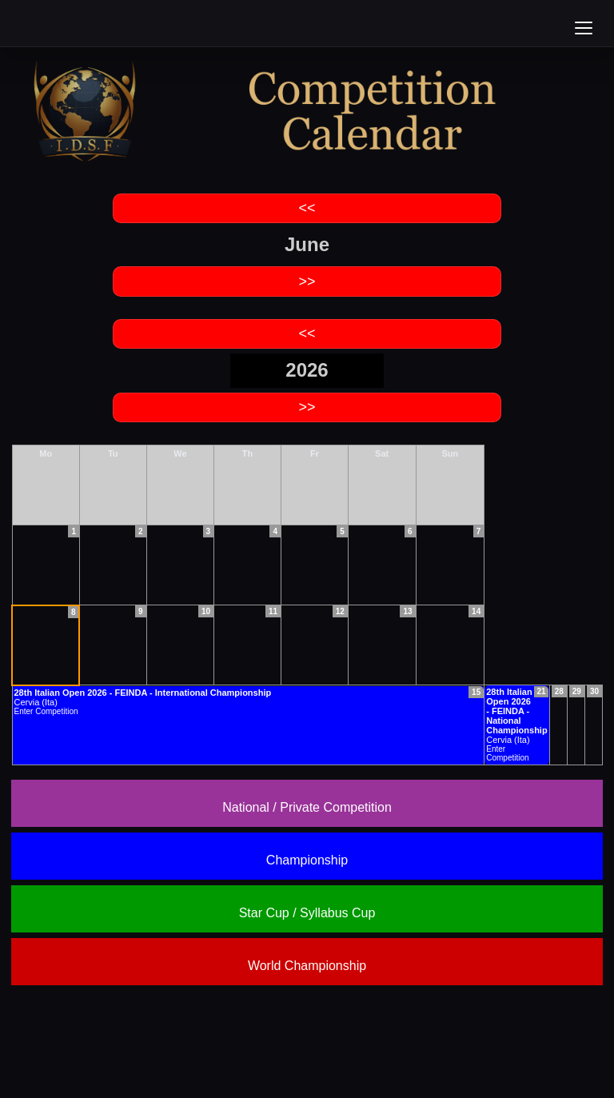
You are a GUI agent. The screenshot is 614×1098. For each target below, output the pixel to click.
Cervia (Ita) (516, 716)
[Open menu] (583, 28)
